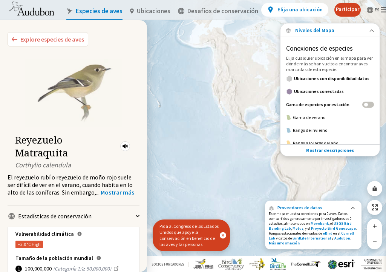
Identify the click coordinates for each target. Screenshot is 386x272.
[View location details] (294, 10)
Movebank (320, 223)
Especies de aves (94, 11)
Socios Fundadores (168, 264)
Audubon (342, 238)
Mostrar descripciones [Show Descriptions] (330, 150)
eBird (327, 233)
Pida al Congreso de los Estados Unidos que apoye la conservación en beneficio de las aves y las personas (189, 235)
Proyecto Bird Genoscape (333, 228)
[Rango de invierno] (330, 130)
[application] (193, 136)
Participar (347, 9)
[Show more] (117, 192)
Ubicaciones (150, 11)
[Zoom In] (374, 226)
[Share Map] (374, 188)
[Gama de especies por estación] (330, 104)
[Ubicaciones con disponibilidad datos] (330, 78)
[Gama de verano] (330, 117)
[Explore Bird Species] (48, 39)
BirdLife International (312, 238)
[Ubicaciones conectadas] (330, 91)
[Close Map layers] (330, 30)
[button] (125, 146)
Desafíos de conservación (218, 11)
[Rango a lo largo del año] (330, 143)
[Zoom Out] (374, 241)
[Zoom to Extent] (374, 207)
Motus (298, 228)
